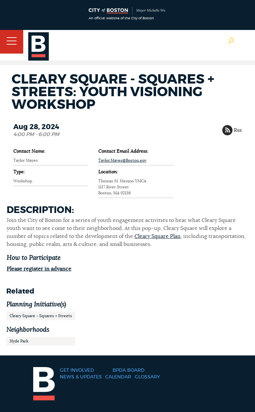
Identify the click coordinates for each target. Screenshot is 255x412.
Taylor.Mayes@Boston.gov (122, 160)
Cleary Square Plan (157, 236)
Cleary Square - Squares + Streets (41, 316)
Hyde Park (19, 341)
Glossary (147, 377)
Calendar (118, 377)
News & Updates (81, 377)
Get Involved (77, 370)
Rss (238, 130)
